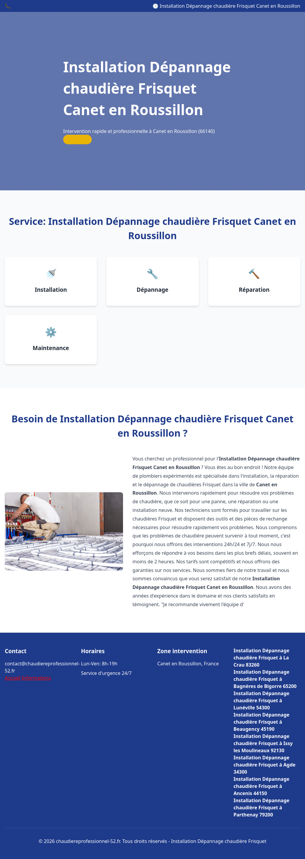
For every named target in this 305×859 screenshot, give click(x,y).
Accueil (13, 678)
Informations (36, 678)
